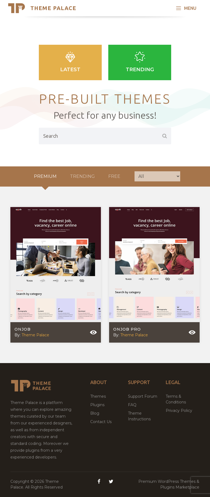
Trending (139, 62)
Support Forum (142, 396)
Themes (98, 396)
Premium (45, 176)
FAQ (132, 404)
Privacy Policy (179, 410)
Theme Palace (53, 8)
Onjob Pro (127, 329)
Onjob (22, 329)
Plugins (97, 404)
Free (114, 176)
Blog (94, 413)
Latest (70, 62)
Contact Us (101, 421)
